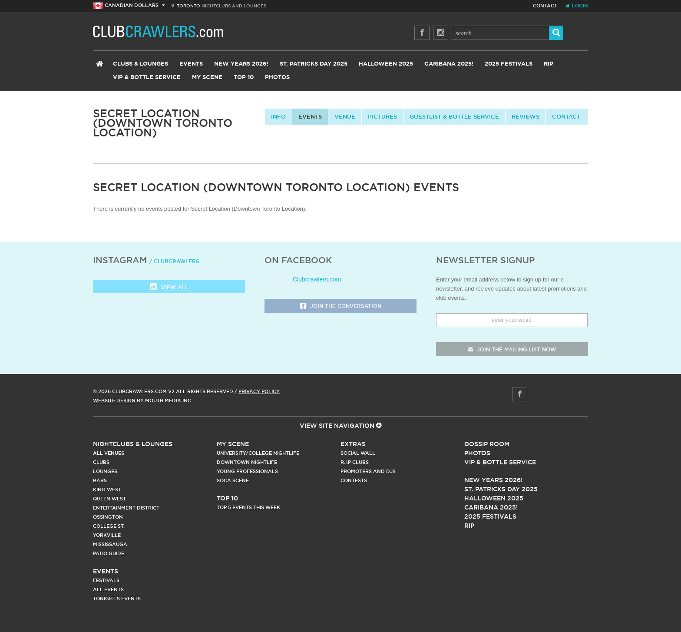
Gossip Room (486, 443)
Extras (353, 443)
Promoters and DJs (368, 471)
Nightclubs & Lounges (132, 443)
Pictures (382, 116)
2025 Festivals (508, 64)
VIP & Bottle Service (147, 77)
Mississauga (110, 544)
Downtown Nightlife (247, 462)
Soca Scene (233, 480)
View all (169, 288)
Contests (353, 480)
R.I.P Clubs (354, 462)
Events (191, 64)
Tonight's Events (117, 598)
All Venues (108, 453)
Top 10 (244, 77)
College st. (109, 526)
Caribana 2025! (448, 64)
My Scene (207, 77)
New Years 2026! (241, 64)
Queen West (109, 498)
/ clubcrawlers (174, 261)
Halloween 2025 (386, 64)
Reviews (525, 116)
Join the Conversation (340, 306)
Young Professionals (247, 471)
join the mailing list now (512, 349)
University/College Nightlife (258, 453)
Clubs (101, 462)
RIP (548, 64)
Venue (344, 116)
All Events (108, 589)
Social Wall (357, 453)
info (278, 116)
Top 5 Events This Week (248, 507)
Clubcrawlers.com (317, 279)
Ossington (108, 516)
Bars (100, 480)
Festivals (106, 580)
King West (107, 489)
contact (566, 116)
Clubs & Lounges (140, 64)
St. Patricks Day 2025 (313, 64)
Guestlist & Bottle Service (454, 116)
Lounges (105, 471)
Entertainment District (126, 507)
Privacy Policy (259, 391)
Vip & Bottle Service (500, 462)
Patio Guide (108, 553)
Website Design (114, 400)
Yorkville (107, 535)
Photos (277, 77)
